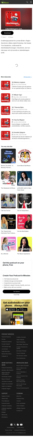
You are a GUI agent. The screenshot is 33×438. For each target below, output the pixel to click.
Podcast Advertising (7, 370)
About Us (18, 398)
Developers (5, 419)
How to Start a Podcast (22, 367)
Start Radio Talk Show (22, 346)
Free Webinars (5, 403)
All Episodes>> (28, 77)
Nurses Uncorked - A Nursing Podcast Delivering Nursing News (8, 166)
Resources (4, 416)
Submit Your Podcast (7, 386)
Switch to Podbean (6, 388)
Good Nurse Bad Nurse (24, 165)
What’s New (5, 400)
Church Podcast (20, 355)
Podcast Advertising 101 (22, 390)
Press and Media (20, 405)
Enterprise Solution (7, 343)
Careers (18, 403)
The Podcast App (6, 348)
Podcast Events (6, 405)
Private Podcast (6, 346)
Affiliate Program (20, 410)
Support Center (6, 398)
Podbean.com (22, 435)
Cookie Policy (15, 429)
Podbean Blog (20, 400)
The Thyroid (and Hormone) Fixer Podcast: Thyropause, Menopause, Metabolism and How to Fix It (8, 232)
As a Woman (4, 254)
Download (7, 33)
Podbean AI (5, 358)
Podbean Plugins (6, 390)
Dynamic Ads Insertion (7, 372)
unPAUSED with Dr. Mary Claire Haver (24, 189)
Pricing (3, 341)
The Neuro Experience (23, 254)
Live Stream (5, 351)
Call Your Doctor (6, 210)
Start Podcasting (20, 344)
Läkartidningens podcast (14, 29)
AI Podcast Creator (6, 378)
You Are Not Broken (23, 231)
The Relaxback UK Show (8, 188)
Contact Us (19, 412)
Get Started (16, 293)
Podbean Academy (7, 408)
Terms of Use (24, 429)
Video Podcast (20, 341)
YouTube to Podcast (7, 383)
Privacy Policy (6, 429)
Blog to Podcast (6, 381)
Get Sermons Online (21, 357)
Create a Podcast (20, 339)
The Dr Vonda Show (23, 210)
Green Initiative (20, 408)
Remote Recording (6, 356)
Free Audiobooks (20, 360)
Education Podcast (21, 353)
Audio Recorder (6, 353)
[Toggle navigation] (31, 2)
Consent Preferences (15, 432)
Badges (4, 414)
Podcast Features (6, 339)
